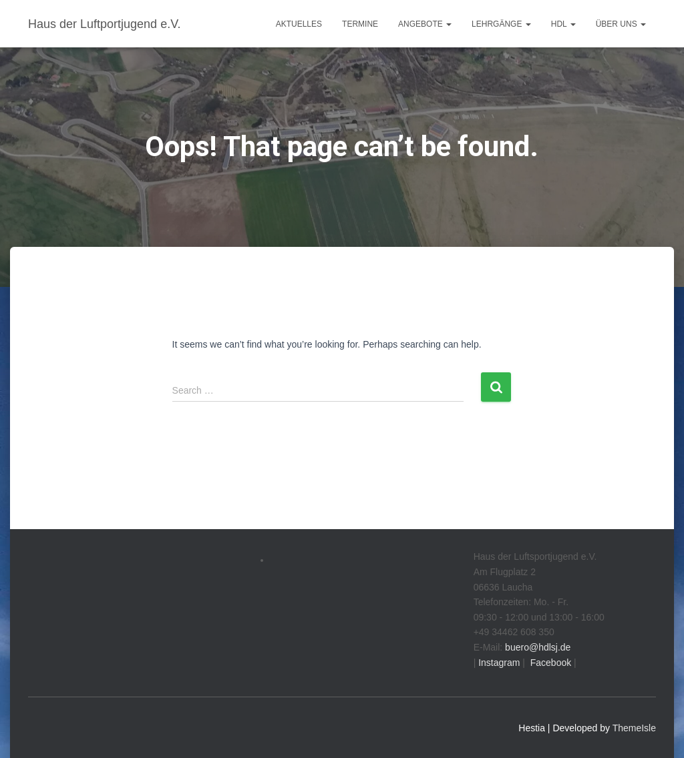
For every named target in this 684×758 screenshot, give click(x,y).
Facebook (549, 662)
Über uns (621, 24)
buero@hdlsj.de (537, 647)
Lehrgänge (501, 24)
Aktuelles (299, 24)
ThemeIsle (634, 728)
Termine (360, 24)
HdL (563, 24)
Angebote (425, 24)
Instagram (498, 662)
